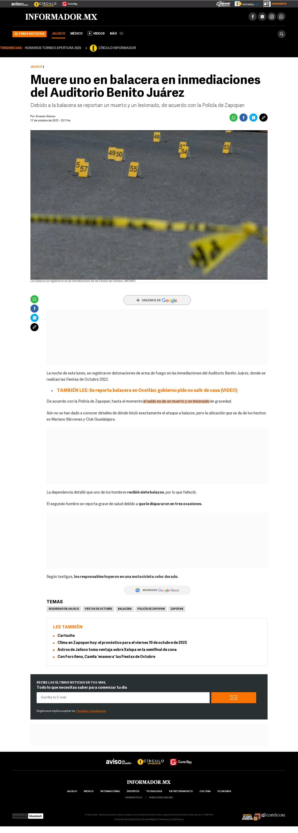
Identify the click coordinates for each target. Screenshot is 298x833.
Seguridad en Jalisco (64, 609)
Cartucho (66, 636)
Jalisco (58, 33)
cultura (205, 791)
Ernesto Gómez (45, 116)
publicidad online (161, 798)
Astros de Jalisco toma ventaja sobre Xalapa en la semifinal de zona (117, 650)
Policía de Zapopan (151, 609)
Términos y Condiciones (91, 711)
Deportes (133, 791)
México (76, 33)
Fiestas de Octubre (98, 609)
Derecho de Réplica (147, 820)
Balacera (125, 609)
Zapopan (177, 609)
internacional (110, 791)
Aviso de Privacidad (124, 820)
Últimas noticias (29, 34)
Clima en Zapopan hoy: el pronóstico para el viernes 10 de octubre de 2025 (122, 643)
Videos (96, 33)
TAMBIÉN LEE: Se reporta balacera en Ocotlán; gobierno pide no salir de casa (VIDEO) (147, 390)
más (116, 33)
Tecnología (154, 791)
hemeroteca (133, 798)
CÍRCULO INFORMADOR (117, 48)
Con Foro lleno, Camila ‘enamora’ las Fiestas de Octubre (106, 657)
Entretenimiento (181, 791)
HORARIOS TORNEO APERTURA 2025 (53, 48)
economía (224, 791)
